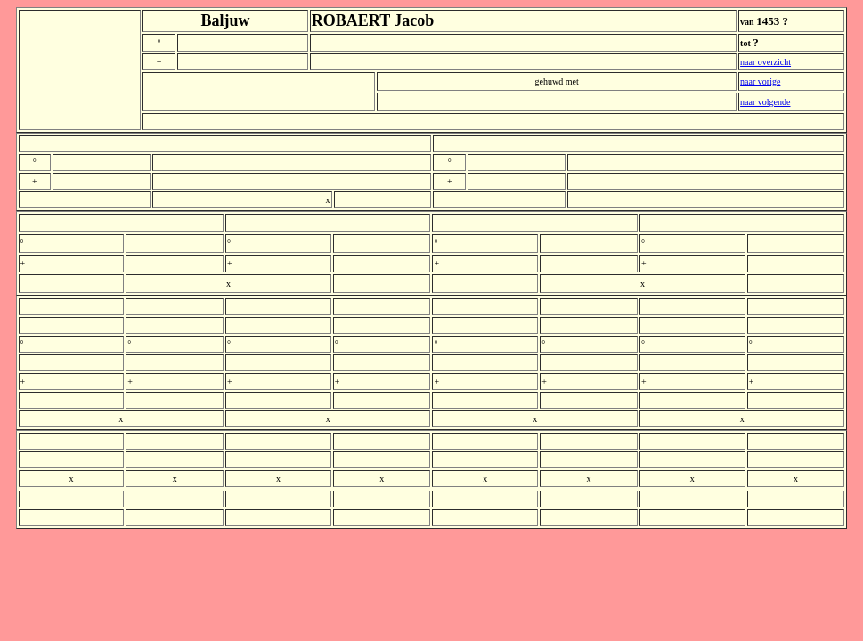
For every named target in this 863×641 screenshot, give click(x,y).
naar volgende (765, 102)
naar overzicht (765, 62)
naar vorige (760, 81)
